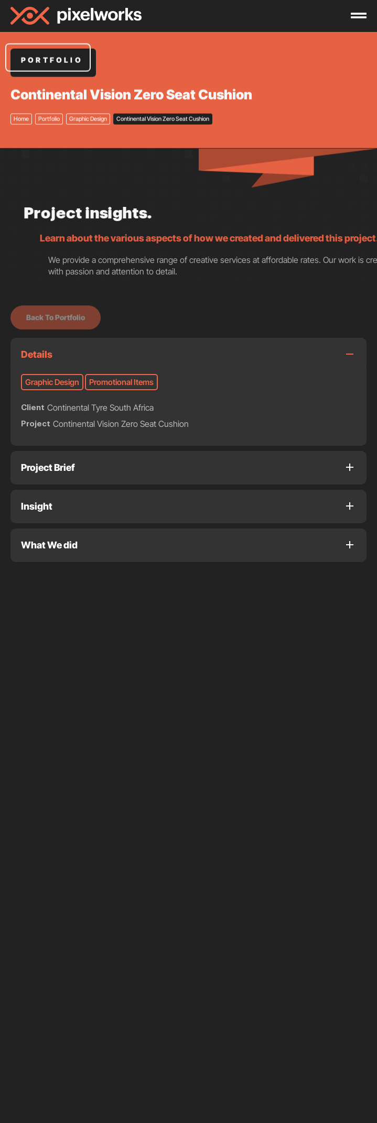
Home (21, 100)
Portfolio (49, 100)
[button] (20, 823)
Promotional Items (121, 382)
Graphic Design (88, 100)
